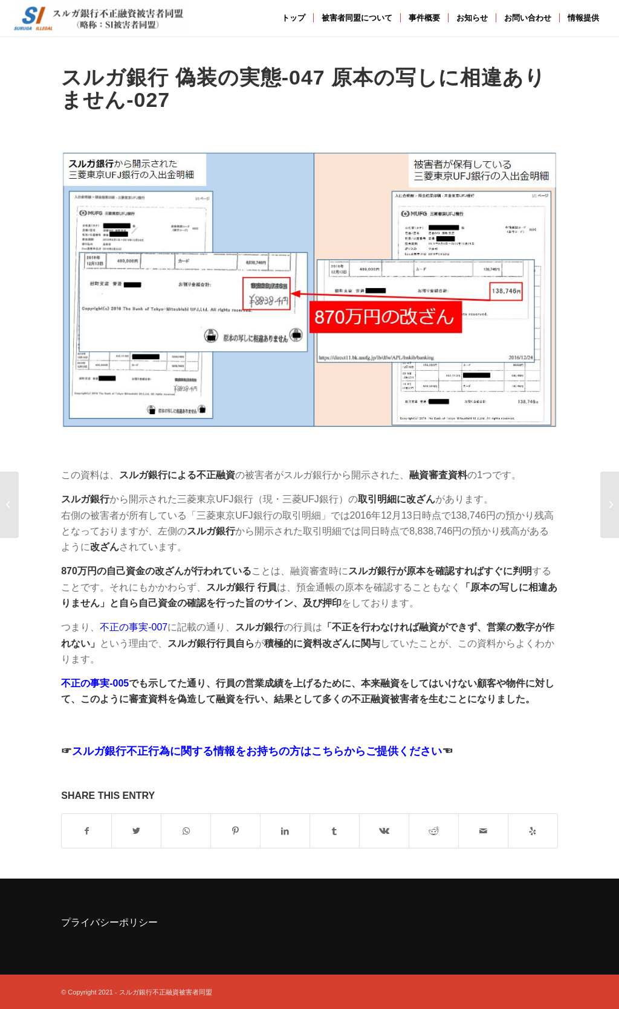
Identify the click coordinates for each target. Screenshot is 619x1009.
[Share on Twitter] (136, 831)
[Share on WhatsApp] (185, 831)
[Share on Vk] (384, 831)
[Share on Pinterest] (235, 831)
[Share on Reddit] (433, 831)
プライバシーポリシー (109, 922)
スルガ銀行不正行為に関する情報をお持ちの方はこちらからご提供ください (257, 751)
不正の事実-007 (133, 627)
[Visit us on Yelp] (532, 831)
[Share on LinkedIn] (285, 831)
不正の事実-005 (95, 683)
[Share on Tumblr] (334, 831)
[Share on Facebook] (86, 831)
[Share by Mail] (483, 831)
